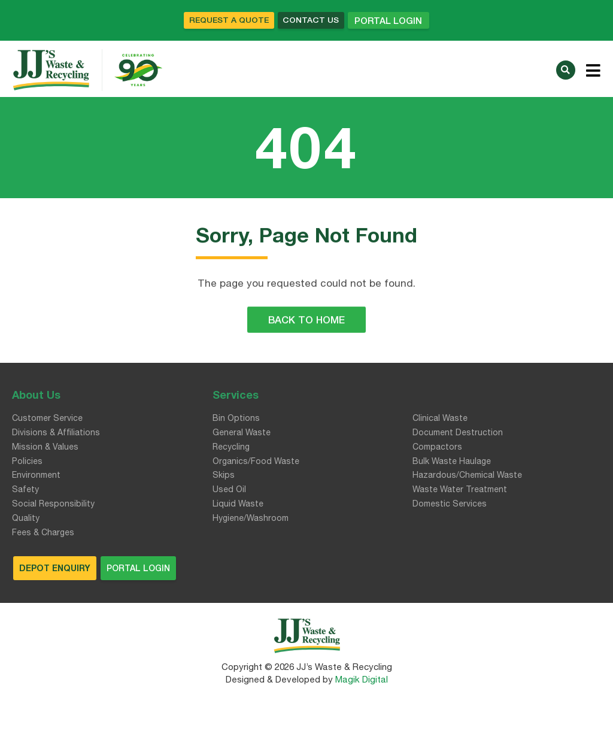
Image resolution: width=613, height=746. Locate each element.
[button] (565, 70)
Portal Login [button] (400, 21)
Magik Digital (360, 681)
